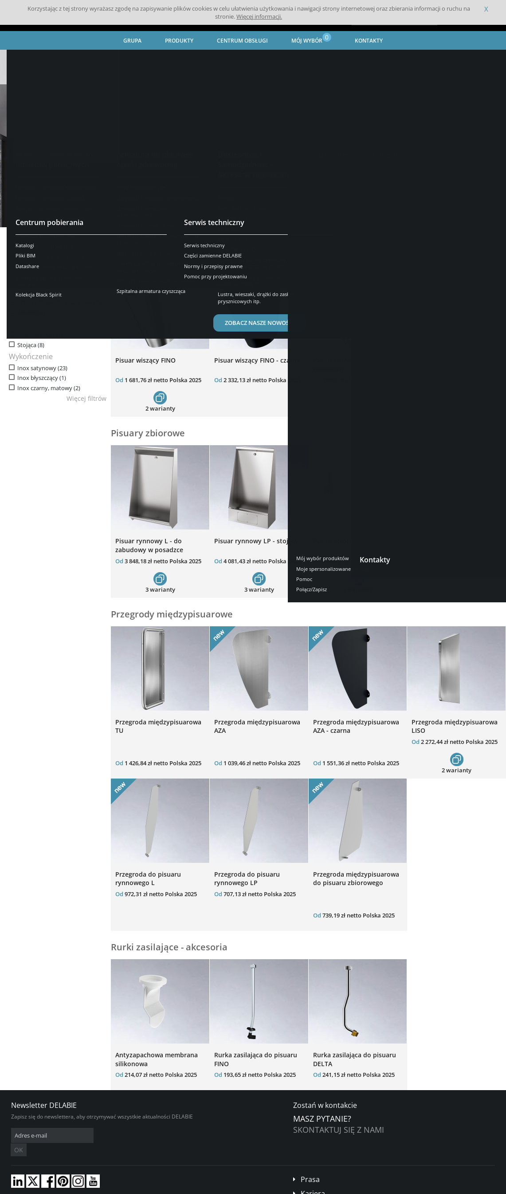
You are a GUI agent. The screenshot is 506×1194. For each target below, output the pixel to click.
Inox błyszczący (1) (41, 378)
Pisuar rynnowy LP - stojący (256, 541)
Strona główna (27, 57)
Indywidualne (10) (40, 282)
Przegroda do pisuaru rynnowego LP (247, 878)
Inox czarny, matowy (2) (48, 388)
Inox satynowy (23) (42, 368)
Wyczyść (75, 253)
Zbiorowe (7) (33, 292)
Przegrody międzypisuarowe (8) (58, 302)
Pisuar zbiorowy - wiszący (352, 541)
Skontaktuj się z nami (338, 1129)
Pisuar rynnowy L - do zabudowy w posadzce (149, 545)
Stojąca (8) (30, 345)
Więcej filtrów (86, 398)
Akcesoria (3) (34, 312)
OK (151, 1135)
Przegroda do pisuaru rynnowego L (148, 878)
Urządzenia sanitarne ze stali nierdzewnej (144, 57)
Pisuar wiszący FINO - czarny (257, 360)
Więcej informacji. (259, 16)
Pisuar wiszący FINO (145, 360)
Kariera (313, 1180)
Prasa (310, 1166)
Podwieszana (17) (40, 335)
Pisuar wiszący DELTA (444, 360)
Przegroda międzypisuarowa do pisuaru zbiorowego (356, 878)
